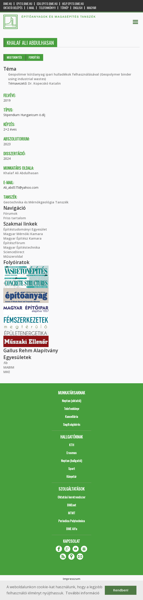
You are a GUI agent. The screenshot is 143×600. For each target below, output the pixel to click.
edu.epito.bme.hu (47, 3)
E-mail (30, 7)
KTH (71, 444)
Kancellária (71, 416)
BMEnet (71, 504)
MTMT (71, 512)
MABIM (8, 367)
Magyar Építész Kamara (22, 238)
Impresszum (71, 579)
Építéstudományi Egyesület (25, 229)
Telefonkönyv (47, 7)
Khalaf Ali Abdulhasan (20, 173)
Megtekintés (14, 57)
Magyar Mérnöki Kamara (23, 234)
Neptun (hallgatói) (71, 460)
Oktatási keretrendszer (71, 497)
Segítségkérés (71, 424)
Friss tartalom (14, 218)
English (77, 7)
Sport (71, 468)
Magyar (91, 7)
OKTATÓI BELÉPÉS (13, 7)
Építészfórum (14, 243)
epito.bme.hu (24, 3)
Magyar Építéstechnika (21, 247)
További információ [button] (82, 592)
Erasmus (71, 452)
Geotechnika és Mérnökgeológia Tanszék (35, 202)
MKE (6, 372)
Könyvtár (71, 476)
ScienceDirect (13, 252)
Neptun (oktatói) (71, 400)
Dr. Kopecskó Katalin (44, 83)
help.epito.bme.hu (73, 3)
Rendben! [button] (120, 590)
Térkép (64, 7)
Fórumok (10, 213)
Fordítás (34, 57)
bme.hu (7, 3)
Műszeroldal (13, 256)
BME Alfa (71, 528)
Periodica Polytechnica (71, 520)
